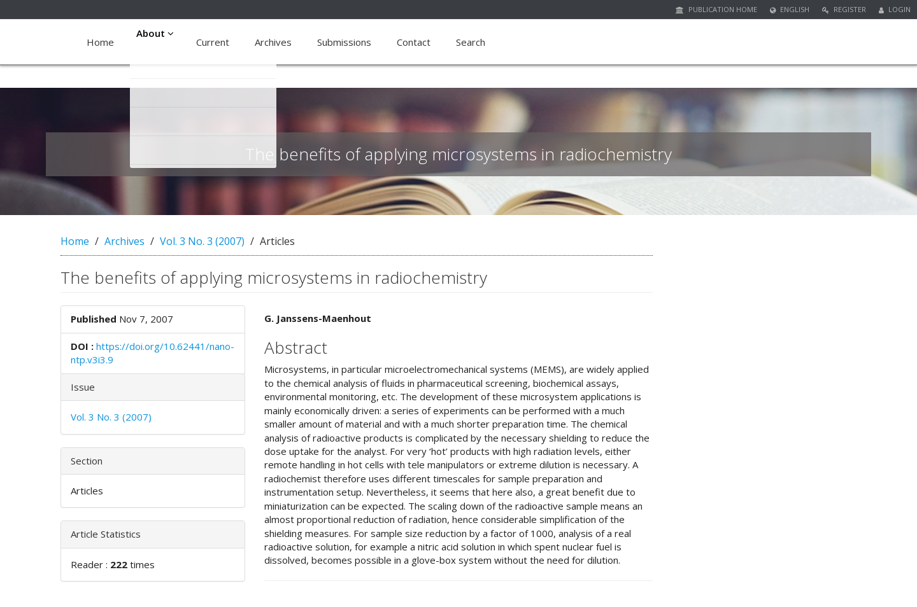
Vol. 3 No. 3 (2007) (202, 241)
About (156, 42)
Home (100, 42)
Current (216, 42)
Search (474, 42)
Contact (417, 42)
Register (844, 9)
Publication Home (716, 9)
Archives (277, 42)
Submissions (348, 42)
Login (895, 9)
